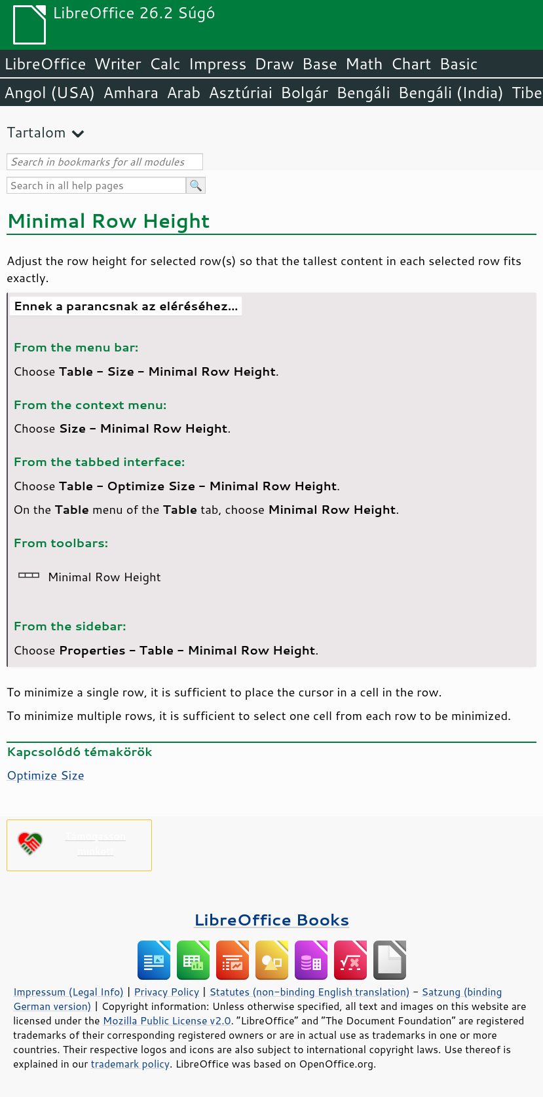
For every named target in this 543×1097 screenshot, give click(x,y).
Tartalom (36, 132)
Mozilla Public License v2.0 (167, 1020)
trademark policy (130, 1063)
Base (319, 63)
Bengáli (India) (451, 92)
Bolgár (304, 92)
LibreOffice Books (272, 919)
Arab (183, 92)
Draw (273, 63)
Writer (117, 63)
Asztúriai (240, 92)
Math (364, 63)
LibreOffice (45, 63)
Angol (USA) (49, 92)
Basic (458, 63)
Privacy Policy (166, 991)
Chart (410, 63)
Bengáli (363, 92)
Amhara (131, 92)
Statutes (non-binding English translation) (309, 991)
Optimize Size (45, 774)
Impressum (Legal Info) (68, 991)
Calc (165, 63)
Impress (218, 63)
